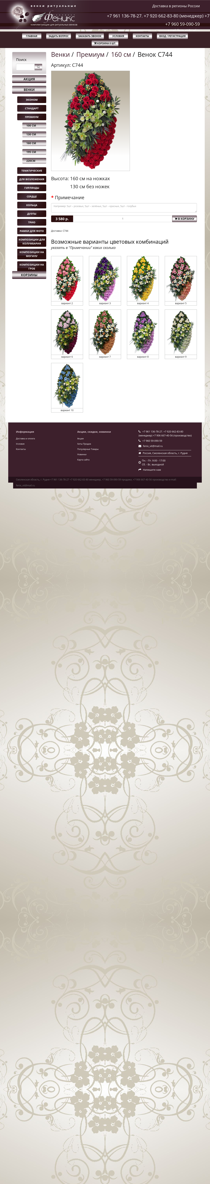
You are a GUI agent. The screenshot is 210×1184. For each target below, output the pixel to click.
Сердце (32, 196)
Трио (31, 222)
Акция (29, 79)
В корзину (184, 219)
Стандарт (31, 108)
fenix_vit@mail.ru (153, 446)
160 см (31, 143)
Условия (118, 36)
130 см (31, 134)
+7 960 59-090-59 (182, 24)
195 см (31, 152)
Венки (29, 90)
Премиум (32, 117)
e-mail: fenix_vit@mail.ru (184, 30)
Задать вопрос (59, 36)
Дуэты (31, 213)
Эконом (32, 99)
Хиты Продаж (84, 443)
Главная (31, 36)
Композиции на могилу (32, 254)
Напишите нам (152, 469)
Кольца (31, 205)
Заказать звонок (89, 36)
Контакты (142, 36)
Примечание (69, 197)
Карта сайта (83, 459)
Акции (80, 438)
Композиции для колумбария (32, 241)
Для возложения (31, 179)
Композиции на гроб (32, 266)
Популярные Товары (88, 449)
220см (30, 161)
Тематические (31, 170)
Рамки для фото (32, 231)
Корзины (29, 275)
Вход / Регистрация (172, 36)
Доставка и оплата (25, 438)
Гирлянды (31, 188)
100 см (31, 125)
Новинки (81, 454)
